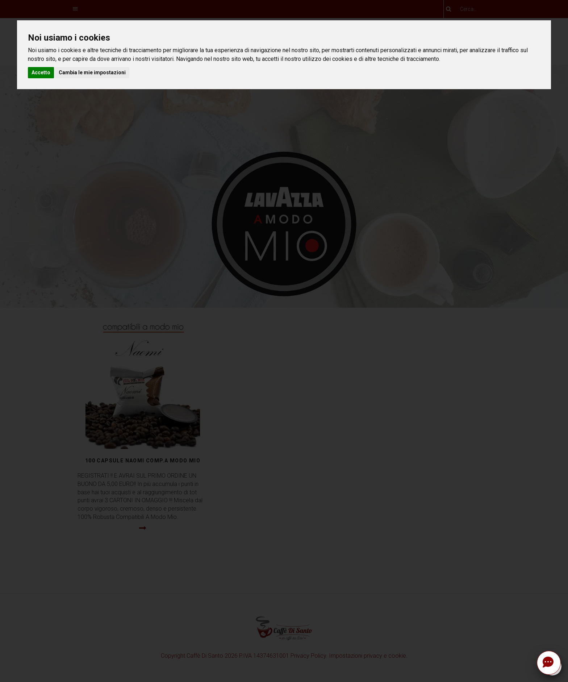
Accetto (41, 72)
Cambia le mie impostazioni (92, 72)
